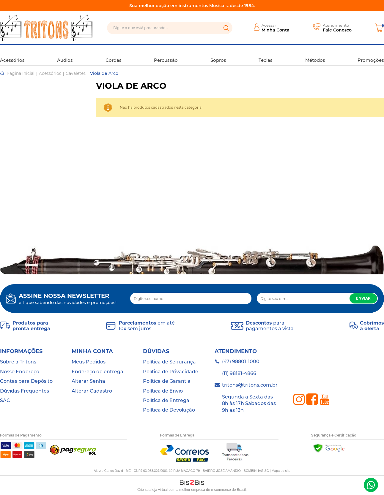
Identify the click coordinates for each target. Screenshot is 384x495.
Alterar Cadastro (92, 391)
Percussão (166, 54)
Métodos (315, 54)
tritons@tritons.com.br (250, 385)
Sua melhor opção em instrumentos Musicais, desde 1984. (192, 5)
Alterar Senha (88, 381)
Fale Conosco (337, 30)
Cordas (114, 54)
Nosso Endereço (19, 371)
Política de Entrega (166, 400)
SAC (5, 400)
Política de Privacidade (170, 371)
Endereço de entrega (97, 371)
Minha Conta (275, 30)
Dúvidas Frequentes (24, 391)
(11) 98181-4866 (239, 373)
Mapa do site (281, 470)
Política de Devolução (169, 410)
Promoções (371, 54)
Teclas (266, 54)
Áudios (65, 54)
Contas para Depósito (26, 381)
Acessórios (12, 54)
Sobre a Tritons (18, 362)
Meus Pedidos (89, 362)
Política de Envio (163, 391)
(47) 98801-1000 (371, 485)
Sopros (218, 54)
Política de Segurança (169, 362)
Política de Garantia (167, 381)
